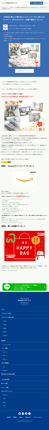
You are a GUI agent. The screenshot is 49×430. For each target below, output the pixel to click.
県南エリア (5, 355)
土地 (4, 366)
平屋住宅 (4, 324)
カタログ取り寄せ (5, 379)
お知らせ (21, 417)
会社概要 (8, 417)
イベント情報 (4, 348)
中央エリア (5, 352)
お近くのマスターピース (7, 391)
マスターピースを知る (6, 313)
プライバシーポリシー (37, 417)
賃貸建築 (4, 331)
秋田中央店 (5, 395)
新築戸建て (5, 370)
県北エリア (5, 359)
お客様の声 (5, 335)
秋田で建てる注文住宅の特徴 (8, 374)
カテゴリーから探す (7, 344)
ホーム (2, 309)
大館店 (4, 398)
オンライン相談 (4, 387)
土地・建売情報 (4, 363)
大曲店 (4, 405)
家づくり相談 (37, 3)
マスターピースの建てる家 (7, 317)
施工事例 (3, 340)
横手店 (4, 402)
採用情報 (15, 417)
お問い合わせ (28, 417)
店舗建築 (4, 328)
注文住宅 (4, 321)
